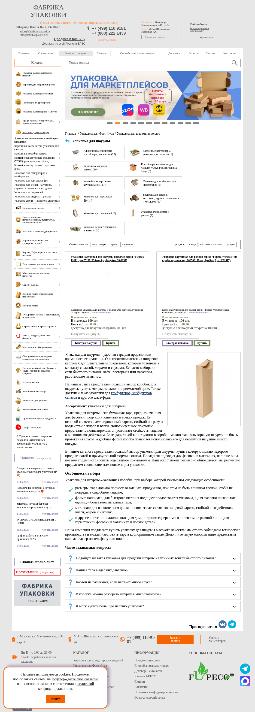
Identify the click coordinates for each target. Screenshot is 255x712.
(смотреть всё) (44, 458)
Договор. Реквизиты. (148, 671)
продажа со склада (185, 244)
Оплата (193, 53)
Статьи (210, 53)
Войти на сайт (196, 31)
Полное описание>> (102, 312)
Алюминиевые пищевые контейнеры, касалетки (36, 140)
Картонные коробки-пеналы (30, 153)
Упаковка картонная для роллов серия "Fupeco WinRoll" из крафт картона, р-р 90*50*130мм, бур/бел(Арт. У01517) (199, 258)
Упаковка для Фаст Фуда (97, 133)
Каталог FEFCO (145, 676)
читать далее (50, 482)
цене (114, 244)
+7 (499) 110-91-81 (141, 639)
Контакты (229, 53)
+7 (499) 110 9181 (109, 28)
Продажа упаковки (147, 660)
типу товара (99, 244)
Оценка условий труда (149, 697)
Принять (55, 699)
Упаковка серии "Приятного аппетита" (37, 200)
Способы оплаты (205, 653)
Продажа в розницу (69, 39)
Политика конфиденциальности (156, 692)
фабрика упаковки (48, 11)
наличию (127, 244)
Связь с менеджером (155, 37)
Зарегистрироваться (199, 28)
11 (188, 123)
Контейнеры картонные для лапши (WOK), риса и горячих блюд (34, 159)
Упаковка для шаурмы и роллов (32, 196)
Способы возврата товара (151, 665)
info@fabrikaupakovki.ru (34, 34)
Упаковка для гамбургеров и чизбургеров (30, 174)
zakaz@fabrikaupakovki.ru (35, 31)
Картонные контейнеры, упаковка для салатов (36, 147)
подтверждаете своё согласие (75, 679)
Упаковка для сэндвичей (28, 192)
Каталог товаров (75, 53)
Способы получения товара (137, 53)
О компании (46, 53)
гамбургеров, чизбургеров (131, 393)
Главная (23, 53)
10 (180, 123)
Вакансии (141, 687)
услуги (231, 244)
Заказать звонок (107, 40)
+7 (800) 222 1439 (109, 33)
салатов (71, 397)
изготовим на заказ (211, 244)
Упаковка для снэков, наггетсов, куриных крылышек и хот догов (33, 186)
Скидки (101, 53)
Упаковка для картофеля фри (31, 180)
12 (196, 123)
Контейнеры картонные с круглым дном (34, 167)
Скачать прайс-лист (37, 562)
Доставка (174, 53)
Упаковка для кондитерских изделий (98, 660)
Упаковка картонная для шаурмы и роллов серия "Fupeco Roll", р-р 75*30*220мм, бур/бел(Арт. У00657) (107, 258)
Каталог (37, 62)
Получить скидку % (85, 334)
